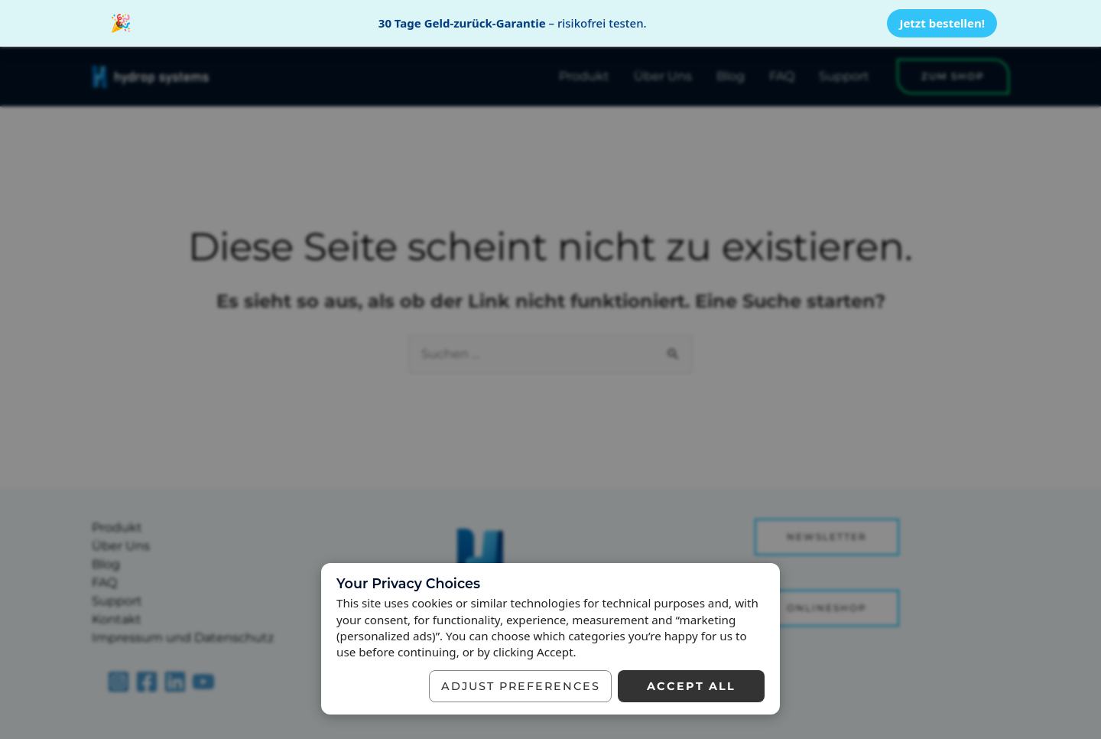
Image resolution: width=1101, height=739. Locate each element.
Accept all (691, 686)
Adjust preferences (520, 686)
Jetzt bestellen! (942, 23)
